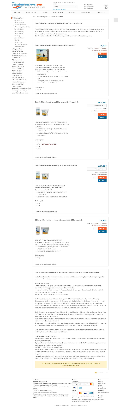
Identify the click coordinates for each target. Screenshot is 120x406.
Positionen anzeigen (89, 6)
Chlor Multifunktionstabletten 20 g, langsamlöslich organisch (56, 165)
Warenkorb (106, 6)
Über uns (17, 12)
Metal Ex (17, 40)
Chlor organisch (19, 22)
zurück (116, 20)
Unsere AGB (100, 12)
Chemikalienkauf (86, 12)
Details (102, 57)
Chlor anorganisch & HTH (22, 27)
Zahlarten (44, 12)
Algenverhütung (19, 31)
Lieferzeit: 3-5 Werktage (101, 48)
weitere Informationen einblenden (46, 94)
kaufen (102, 54)
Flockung (17, 36)
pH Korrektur (18, 20)
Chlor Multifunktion (20, 25)
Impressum (101, 399)
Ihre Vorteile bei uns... (59, 9)
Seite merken (100, 372)
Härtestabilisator (20, 38)
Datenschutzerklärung (103, 392)
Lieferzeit (72, 12)
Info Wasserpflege (20, 47)
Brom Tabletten (19, 29)
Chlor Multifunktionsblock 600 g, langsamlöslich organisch (55, 45)
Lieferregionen (58, 12)
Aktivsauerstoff (19, 33)
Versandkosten (104, 50)
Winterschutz (18, 42)
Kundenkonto (88, 8)
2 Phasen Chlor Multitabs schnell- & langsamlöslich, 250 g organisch (58, 220)
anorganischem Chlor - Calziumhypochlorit (83, 314)
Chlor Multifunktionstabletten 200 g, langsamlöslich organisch (56, 102)
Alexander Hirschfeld (82, 405)
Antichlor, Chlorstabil (21, 44)
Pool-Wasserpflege (17, 18)
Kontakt (100, 397)
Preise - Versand (31, 12)
